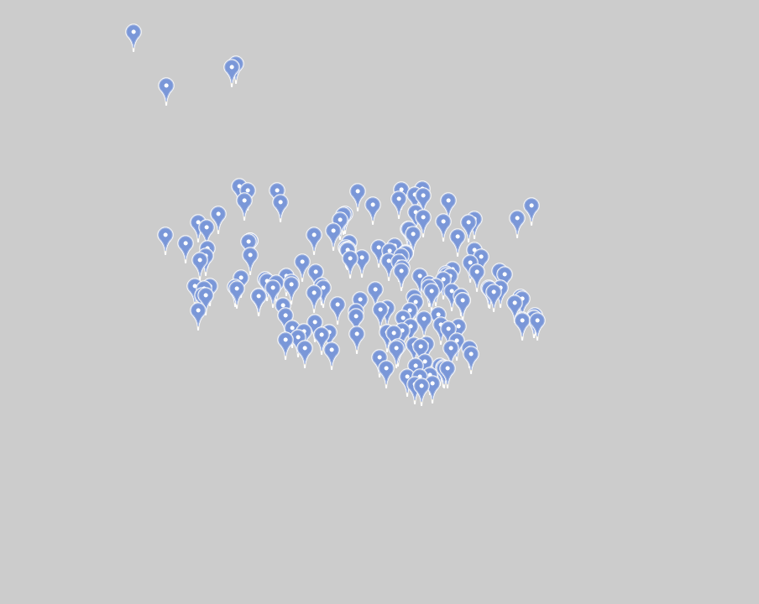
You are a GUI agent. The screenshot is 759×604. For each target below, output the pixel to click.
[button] (304, 354)
